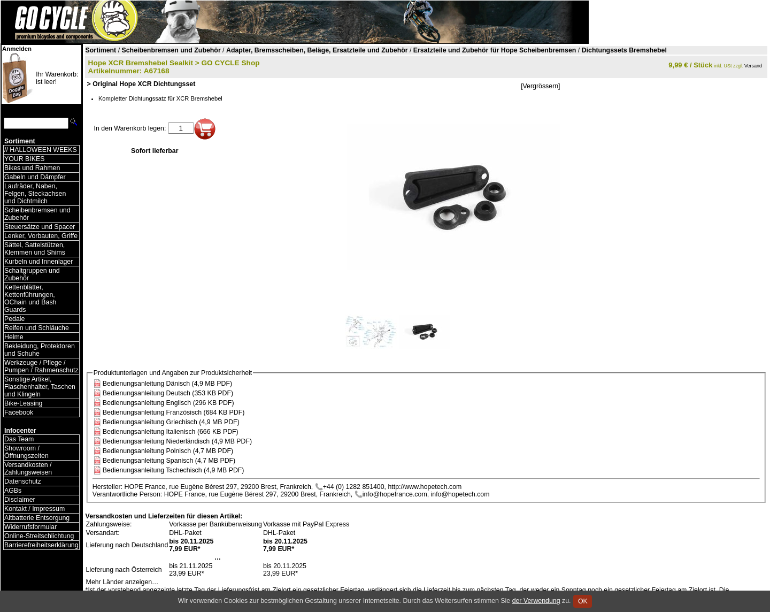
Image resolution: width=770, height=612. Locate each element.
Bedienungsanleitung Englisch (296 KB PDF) (168, 403)
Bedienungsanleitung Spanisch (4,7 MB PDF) (169, 460)
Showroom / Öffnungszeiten (26, 452)
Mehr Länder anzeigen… (122, 582)
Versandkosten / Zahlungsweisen (28, 468)
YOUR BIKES (24, 159)
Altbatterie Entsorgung (37, 518)
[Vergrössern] (540, 86)
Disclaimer (19, 499)
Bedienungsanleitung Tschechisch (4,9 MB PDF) (173, 470)
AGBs (12, 490)
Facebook (18, 412)
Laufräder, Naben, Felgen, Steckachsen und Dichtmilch (35, 193)
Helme (14, 337)
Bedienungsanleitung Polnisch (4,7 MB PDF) (168, 451)
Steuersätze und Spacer (39, 227)
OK (582, 601)
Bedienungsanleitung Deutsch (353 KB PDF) (168, 393)
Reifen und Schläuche (36, 328)
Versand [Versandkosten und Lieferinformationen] (753, 65)
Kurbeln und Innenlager (38, 261)
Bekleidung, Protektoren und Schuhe (39, 349)
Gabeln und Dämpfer (35, 177)
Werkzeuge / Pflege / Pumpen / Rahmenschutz (41, 366)
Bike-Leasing (23, 403)
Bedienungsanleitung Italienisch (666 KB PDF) (170, 431)
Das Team (19, 439)
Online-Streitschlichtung (39, 536)
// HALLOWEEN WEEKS (40, 150)
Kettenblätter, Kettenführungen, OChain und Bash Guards (30, 298)
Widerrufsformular (30, 527)
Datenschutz (22, 481)
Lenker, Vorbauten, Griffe (41, 236)
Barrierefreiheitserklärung (41, 545)
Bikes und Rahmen (32, 168)
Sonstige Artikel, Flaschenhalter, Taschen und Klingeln (39, 387)
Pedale (14, 319)
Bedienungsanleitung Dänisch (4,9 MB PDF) (167, 383)
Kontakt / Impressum (34, 508)
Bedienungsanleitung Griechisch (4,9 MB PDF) (171, 422)
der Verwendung (536, 601)
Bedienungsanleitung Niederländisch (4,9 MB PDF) (177, 441)
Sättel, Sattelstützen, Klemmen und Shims (34, 248)
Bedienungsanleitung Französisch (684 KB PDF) (174, 412)
